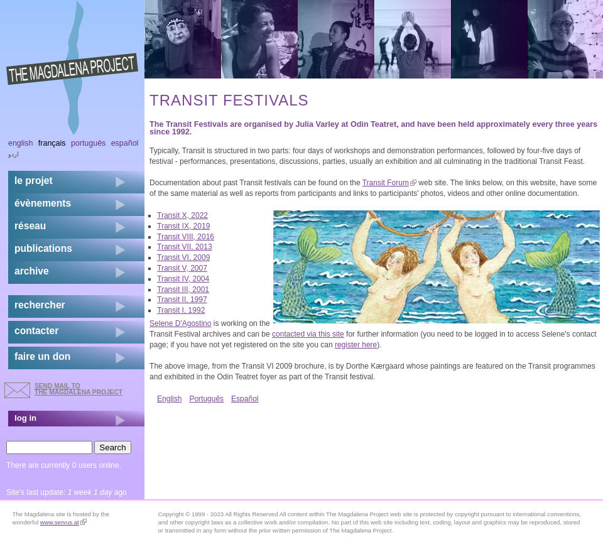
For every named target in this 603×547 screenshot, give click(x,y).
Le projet (33, 180)
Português (206, 398)
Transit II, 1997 (182, 299)
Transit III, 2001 (183, 289)
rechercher (39, 305)
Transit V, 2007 (182, 268)
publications (43, 248)
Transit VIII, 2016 (185, 236)
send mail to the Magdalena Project (78, 389)
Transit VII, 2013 (184, 246)
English (169, 398)
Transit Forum (389, 182)
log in (25, 418)
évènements (42, 203)
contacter (36, 330)
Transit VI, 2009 (183, 257)
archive (31, 271)
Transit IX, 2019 (183, 226)
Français (52, 143)
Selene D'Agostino (180, 323)
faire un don (42, 356)
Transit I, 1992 (181, 310)
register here (356, 344)
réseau (30, 225)
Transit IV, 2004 (183, 278)
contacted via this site (308, 334)
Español (244, 398)
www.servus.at (63, 522)
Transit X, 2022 (182, 215)
